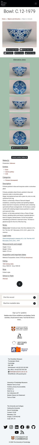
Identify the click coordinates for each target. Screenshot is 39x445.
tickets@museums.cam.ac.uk (18, 371)
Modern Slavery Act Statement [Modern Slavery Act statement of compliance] (16, 395)
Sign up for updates (19, 313)
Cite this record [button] (8, 297)
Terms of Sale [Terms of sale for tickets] (11, 397)
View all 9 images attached (19, 147)
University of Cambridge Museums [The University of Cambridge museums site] (17, 382)
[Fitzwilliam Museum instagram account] (11, 427)
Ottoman (5, 278)
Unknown (12, 163)
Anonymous (28, 257)
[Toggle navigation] (35, 3)
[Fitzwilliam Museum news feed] (22, 432)
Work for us (10, 391)
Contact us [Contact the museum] (10, 389)
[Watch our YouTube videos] (17, 432)
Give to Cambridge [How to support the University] (12, 410)
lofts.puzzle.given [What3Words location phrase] (21, 374)
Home (4, 19)
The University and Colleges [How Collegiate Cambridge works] (15, 406)
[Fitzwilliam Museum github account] (33, 427)
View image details (12, 49)
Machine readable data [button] (11, 303)
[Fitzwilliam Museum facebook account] (17, 427)
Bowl (6, 169)
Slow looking (19, 53)
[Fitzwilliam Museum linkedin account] (22, 427)
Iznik (6, 174)
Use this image (30, 53)
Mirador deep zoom (26, 49)
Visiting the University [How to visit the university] (13, 408)
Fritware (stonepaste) (11, 180)
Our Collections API (13, 393)
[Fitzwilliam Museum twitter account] (6, 427)
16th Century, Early (8, 264)
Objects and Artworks (13, 19)
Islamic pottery (9, 172)
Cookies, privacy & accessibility (16, 387)
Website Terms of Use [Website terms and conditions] (13, 384)
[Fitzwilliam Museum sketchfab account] (28, 427)
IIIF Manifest (8, 53)
